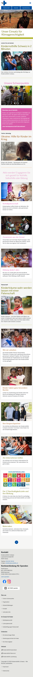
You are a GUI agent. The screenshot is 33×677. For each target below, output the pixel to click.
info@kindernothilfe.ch (11, 563)
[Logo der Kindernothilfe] (3, 3)
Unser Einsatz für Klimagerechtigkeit (13, 33)
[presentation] (11, 103)
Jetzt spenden (5, 577)
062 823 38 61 (10, 561)
